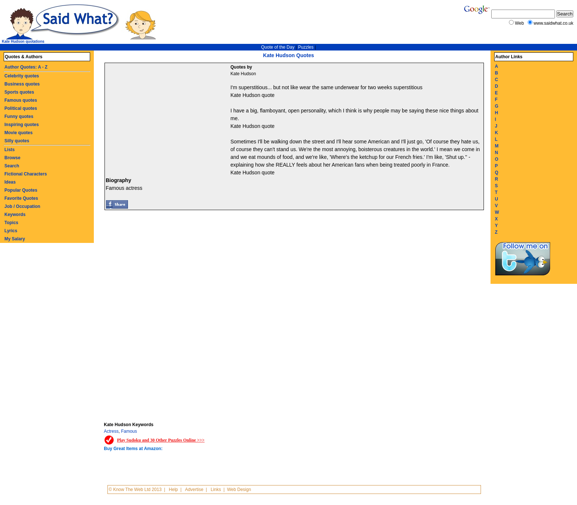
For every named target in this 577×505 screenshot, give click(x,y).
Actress (111, 431)
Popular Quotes (20, 190)
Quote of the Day (277, 47)
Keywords (14, 214)
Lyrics (10, 230)
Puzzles (306, 47)
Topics (11, 222)
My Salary (14, 238)
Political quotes (20, 108)
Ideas (10, 182)
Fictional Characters (25, 174)
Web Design (239, 489)
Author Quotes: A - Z (25, 67)
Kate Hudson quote (252, 95)
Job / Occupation (22, 206)
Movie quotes (18, 132)
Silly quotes (16, 140)
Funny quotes (18, 116)
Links (216, 489)
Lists (9, 149)
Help (173, 489)
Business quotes (22, 84)
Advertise (194, 489)
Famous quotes (20, 100)
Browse (12, 157)
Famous (129, 431)
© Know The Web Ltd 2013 (135, 489)
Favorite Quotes (21, 198)
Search (11, 165)
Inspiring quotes (21, 124)
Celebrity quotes (21, 76)
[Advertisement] (168, 118)
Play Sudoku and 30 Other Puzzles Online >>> (161, 440)
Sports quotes (19, 92)
